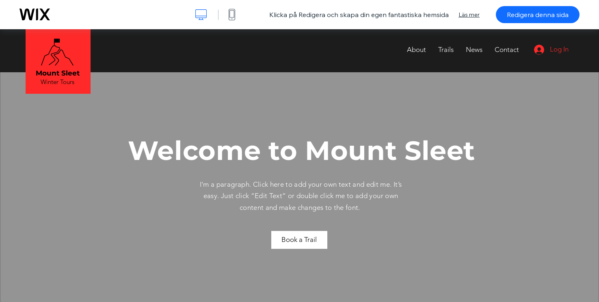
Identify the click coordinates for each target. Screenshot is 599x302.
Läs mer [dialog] (469, 14)
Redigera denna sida (538, 15)
